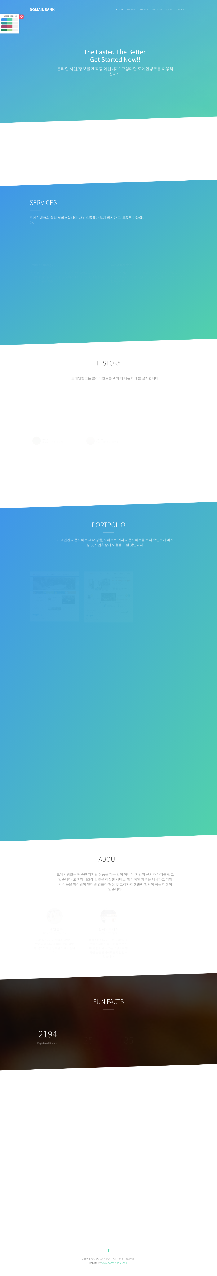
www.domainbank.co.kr (114, 1263)
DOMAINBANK (42, 9)
